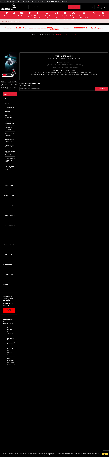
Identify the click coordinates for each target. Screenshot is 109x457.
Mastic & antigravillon (9, 122)
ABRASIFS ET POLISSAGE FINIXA (9, 167)
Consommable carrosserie (10, 146)
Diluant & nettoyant (8, 116)
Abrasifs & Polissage (8, 134)
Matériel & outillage (8, 128)
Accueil (7, 94)
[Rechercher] (48, 7)
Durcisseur (8, 107)
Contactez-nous (9, 310)
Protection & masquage (9, 140)
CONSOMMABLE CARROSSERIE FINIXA (10, 160)
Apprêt (7, 112)
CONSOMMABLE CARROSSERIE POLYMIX (10, 152)
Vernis (7, 103)
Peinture (8, 99)
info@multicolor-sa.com (60, 1)
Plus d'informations (54, 455)
